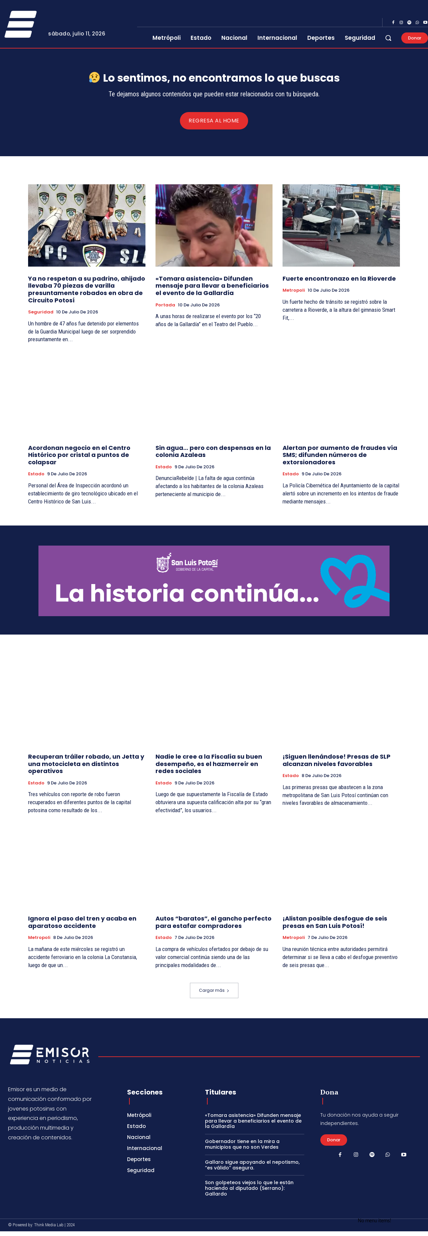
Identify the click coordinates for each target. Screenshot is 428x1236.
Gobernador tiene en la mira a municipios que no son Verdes (242, 1149)
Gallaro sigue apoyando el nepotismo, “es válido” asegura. (252, 1169)
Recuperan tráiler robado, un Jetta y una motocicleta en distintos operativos (86, 768)
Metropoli (294, 295)
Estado (36, 478)
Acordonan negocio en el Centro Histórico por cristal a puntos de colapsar (79, 459)
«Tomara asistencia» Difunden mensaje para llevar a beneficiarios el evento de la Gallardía (212, 290)
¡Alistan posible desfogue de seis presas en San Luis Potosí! (335, 927)
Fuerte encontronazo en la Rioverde (339, 283)
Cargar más (214, 995)
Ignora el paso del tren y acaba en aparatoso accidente (82, 927)
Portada (165, 309)
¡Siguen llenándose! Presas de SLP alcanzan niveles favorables (337, 765)
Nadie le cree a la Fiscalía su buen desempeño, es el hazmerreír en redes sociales (208, 768)
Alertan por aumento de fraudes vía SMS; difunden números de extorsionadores (340, 459)
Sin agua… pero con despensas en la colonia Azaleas (213, 456)
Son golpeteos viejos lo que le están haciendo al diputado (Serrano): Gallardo (249, 1193)
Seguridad (41, 316)
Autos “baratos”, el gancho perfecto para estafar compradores (213, 927)
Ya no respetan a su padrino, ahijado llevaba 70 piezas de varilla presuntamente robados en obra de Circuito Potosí (86, 294)
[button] (388, 38)
